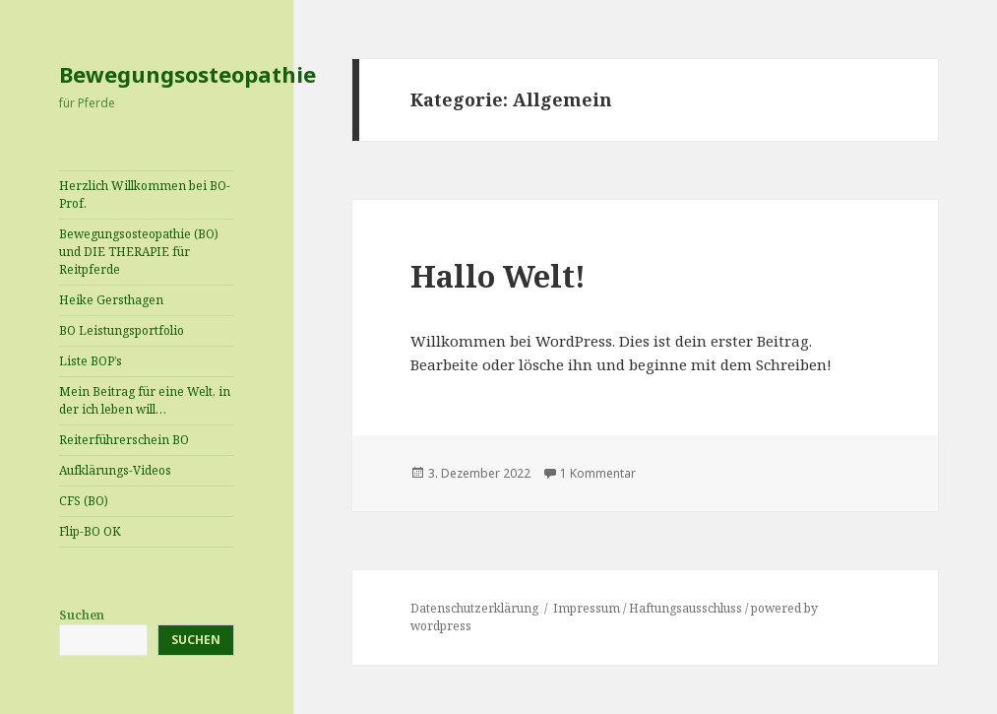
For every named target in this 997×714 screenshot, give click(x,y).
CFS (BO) (83, 500)
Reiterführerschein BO (124, 439)
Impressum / (591, 608)
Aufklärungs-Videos (115, 470)
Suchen (81, 615)
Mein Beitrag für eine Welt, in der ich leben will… (144, 400)
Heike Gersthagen (111, 300)
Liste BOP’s (90, 361)
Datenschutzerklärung (474, 608)
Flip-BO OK (90, 531)
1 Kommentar (598, 473)
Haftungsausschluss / (690, 608)
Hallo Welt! (498, 275)
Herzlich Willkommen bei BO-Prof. (144, 194)
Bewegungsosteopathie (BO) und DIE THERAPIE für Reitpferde (138, 252)
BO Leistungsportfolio (121, 330)
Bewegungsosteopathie (187, 74)
